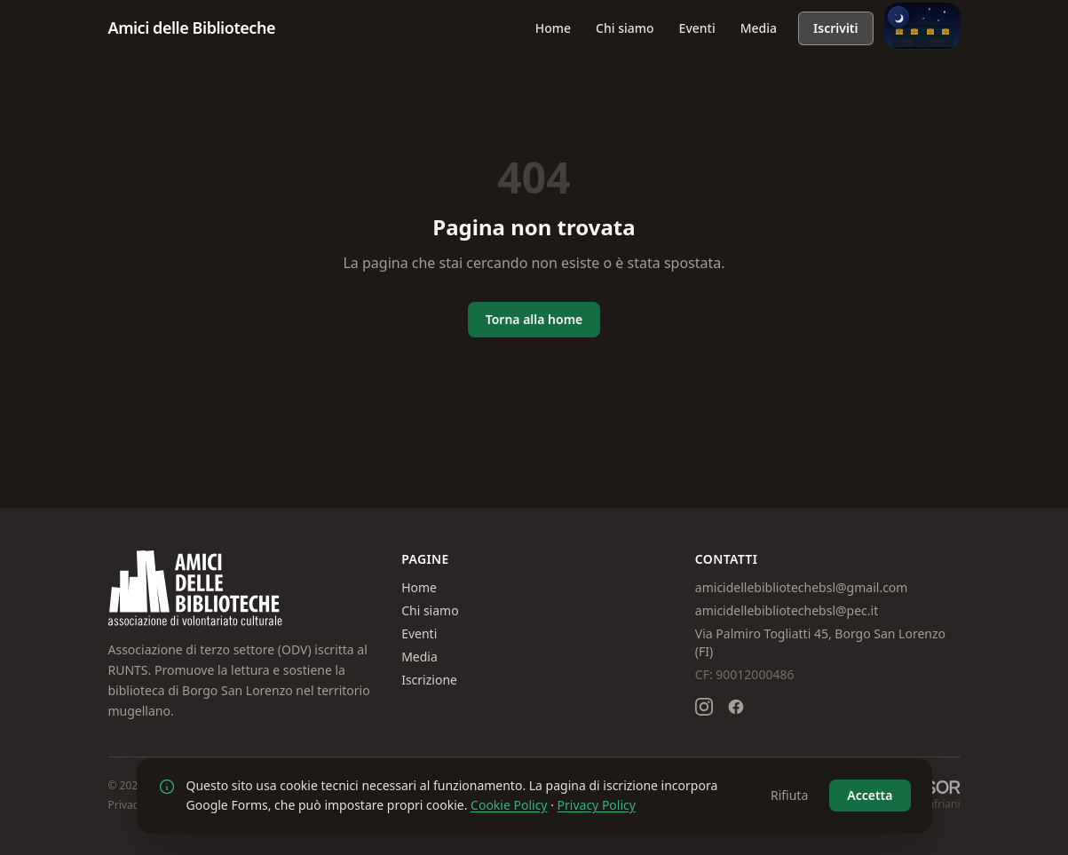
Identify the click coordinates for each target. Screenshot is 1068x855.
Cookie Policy (509, 804)
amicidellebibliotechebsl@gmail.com (801, 587)
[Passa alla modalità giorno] (922, 26)
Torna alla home (534, 319)
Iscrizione (429, 679)
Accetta (869, 795)
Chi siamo (625, 28)
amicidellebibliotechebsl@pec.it (786, 610)
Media (758, 28)
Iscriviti (835, 28)
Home (553, 28)
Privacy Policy (597, 804)
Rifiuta (789, 795)
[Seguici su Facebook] (736, 707)
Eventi (697, 28)
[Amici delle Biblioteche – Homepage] (192, 28)
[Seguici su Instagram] (704, 707)
